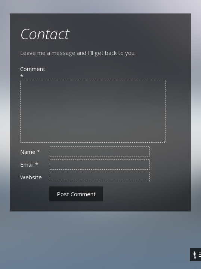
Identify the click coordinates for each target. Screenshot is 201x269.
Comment (32, 72)
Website (31, 177)
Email (29, 164)
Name (30, 151)
